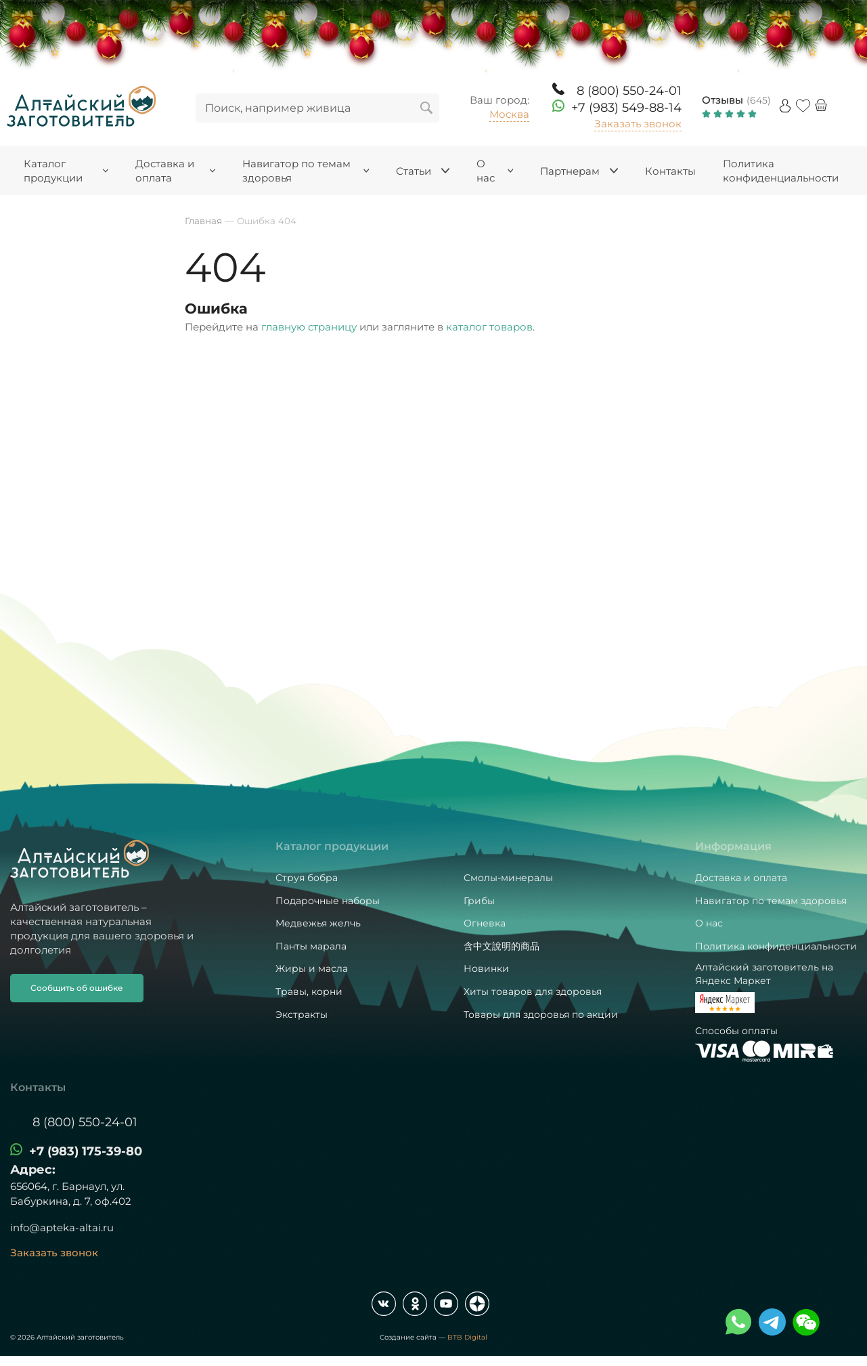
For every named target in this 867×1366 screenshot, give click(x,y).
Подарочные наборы (327, 901)
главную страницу (309, 326)
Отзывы (722, 99)
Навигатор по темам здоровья (771, 901)
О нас (709, 923)
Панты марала (311, 946)
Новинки (486, 968)
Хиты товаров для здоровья (533, 991)
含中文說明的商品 (501, 946)
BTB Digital (467, 1337)
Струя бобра (306, 878)
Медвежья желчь (318, 923)
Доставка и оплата (741, 878)
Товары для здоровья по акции (541, 1014)
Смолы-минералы (508, 878)
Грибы (479, 901)
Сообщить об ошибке (76, 988)
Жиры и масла (311, 968)
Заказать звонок (638, 123)
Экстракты (301, 1014)
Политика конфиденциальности (776, 946)
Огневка (485, 923)
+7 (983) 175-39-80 (85, 1151)
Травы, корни (308, 991)
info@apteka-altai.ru (62, 1227)
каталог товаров (489, 326)
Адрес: (32, 1169)
